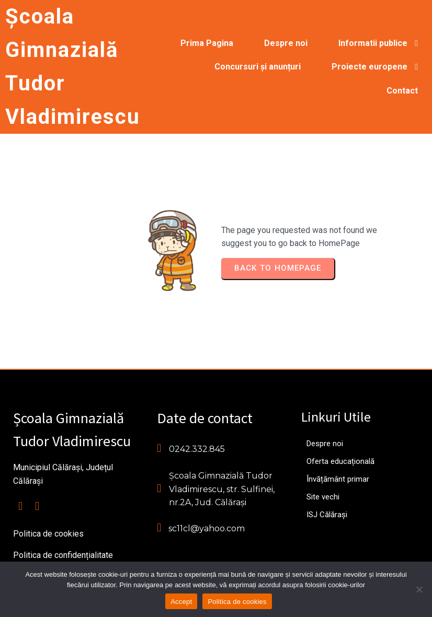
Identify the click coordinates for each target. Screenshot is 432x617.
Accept (181, 602)
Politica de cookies (237, 602)
